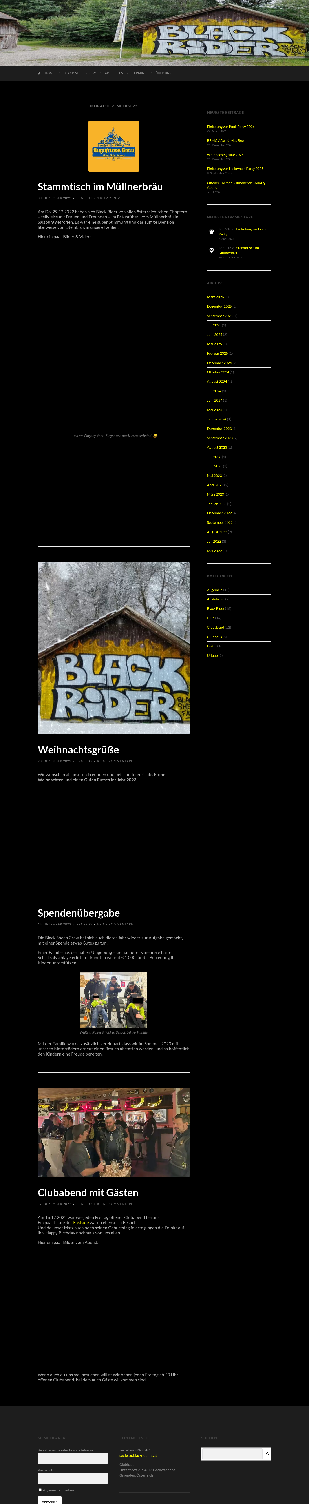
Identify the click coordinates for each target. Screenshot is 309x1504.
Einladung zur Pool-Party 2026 (231, 126)
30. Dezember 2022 (54, 198)
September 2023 (220, 438)
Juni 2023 (214, 466)
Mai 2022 (214, 550)
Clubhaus (214, 637)
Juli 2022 (214, 541)
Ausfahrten (216, 599)
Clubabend (215, 627)
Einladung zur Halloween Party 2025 (235, 168)
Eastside (81, 1222)
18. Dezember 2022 (54, 924)
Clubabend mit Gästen (88, 1192)
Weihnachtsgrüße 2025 (225, 154)
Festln (211, 646)
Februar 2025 (217, 353)
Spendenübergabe (79, 913)
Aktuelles (114, 73)
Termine (139, 73)
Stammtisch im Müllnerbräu (100, 186)
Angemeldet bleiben (56, 1490)
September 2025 (220, 316)
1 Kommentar (110, 198)
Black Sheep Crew (80, 73)
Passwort (45, 1470)
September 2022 (220, 522)
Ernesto (84, 198)
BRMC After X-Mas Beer (226, 140)
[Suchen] (267, 1453)
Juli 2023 (214, 457)
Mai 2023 (214, 475)
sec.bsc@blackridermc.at (138, 1455)
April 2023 (215, 485)
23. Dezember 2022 (54, 761)
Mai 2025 (214, 344)
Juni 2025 (214, 334)
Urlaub (212, 655)
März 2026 (215, 297)
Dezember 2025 (219, 306)
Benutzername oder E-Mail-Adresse (65, 1450)
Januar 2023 (216, 503)
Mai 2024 (214, 410)
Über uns (163, 73)
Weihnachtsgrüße (78, 750)
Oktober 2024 (218, 372)
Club (210, 618)
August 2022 (217, 532)
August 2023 (217, 447)
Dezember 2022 (219, 513)
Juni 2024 (214, 400)
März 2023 (215, 494)
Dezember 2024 (219, 363)
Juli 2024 (214, 391)
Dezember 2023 (219, 428)
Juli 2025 (214, 325)
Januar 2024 (216, 419)
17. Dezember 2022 (54, 1204)
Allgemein (215, 590)
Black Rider (215, 608)
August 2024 (217, 381)
